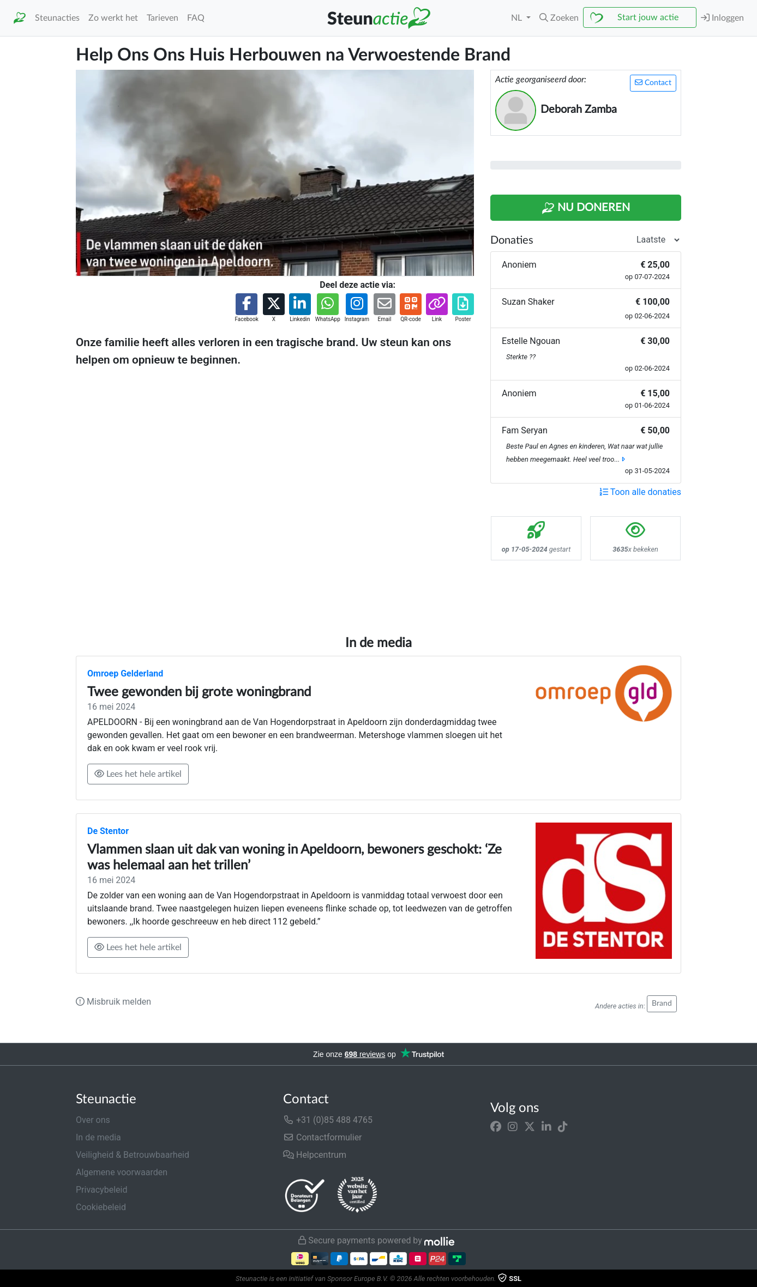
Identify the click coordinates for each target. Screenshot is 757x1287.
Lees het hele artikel (138, 773)
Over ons (93, 1120)
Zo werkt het (113, 18)
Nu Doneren (586, 208)
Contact (653, 82)
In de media (98, 1137)
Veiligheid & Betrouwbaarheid (132, 1155)
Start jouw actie (647, 17)
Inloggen (722, 17)
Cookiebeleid (101, 1207)
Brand (662, 1003)
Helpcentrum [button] (314, 1155)
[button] (559, 18)
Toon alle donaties (640, 492)
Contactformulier (322, 1137)
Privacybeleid (101, 1190)
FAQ (196, 18)
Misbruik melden (113, 1001)
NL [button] (517, 18)
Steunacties (57, 18)
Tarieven (162, 18)
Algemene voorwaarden (121, 1172)
